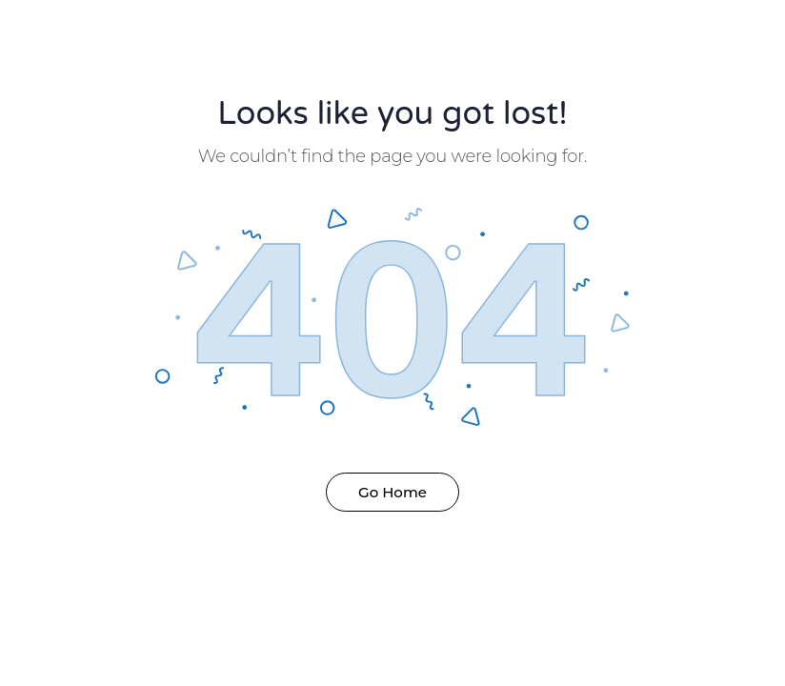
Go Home (392, 492)
